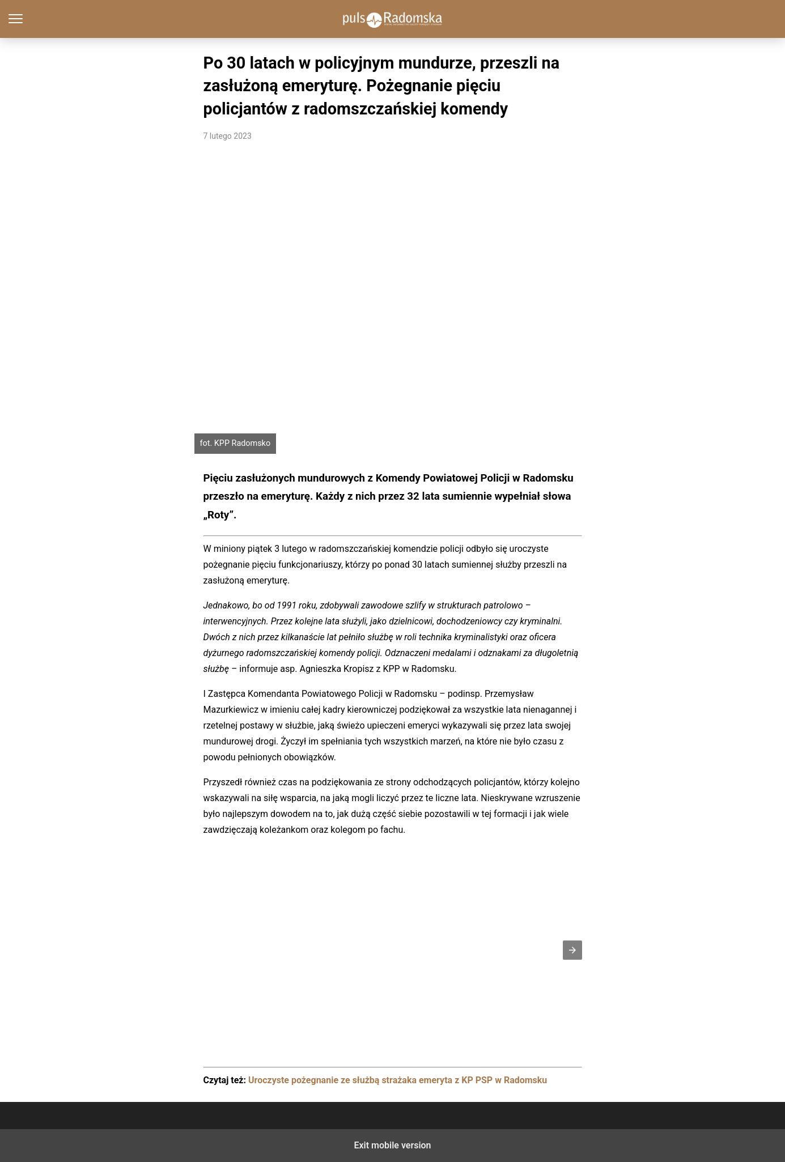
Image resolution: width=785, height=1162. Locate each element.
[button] (572, 950)
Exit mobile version (392, 1145)
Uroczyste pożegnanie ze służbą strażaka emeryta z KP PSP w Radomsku (397, 1080)
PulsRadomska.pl (392, 19)
